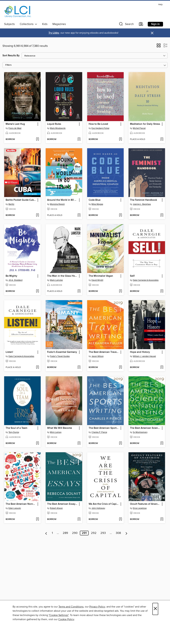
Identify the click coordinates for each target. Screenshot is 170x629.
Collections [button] (28, 24)
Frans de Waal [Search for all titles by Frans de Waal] (14, 128)
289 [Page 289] (65, 533)
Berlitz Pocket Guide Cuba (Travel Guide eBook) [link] (21, 200)
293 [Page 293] (103, 533)
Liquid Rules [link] (54, 124)
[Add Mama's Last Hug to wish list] (37, 139)
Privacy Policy (97, 606)
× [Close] (155, 609)
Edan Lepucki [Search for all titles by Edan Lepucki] (14, 508)
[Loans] (141, 24)
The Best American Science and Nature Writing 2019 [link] (145, 428)
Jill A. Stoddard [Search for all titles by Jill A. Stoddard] (15, 280)
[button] (126, 24)
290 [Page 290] (75, 533)
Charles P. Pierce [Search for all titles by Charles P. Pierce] (99, 432)
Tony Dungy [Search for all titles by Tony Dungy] (13, 432)
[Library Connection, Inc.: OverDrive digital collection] (18, 11)
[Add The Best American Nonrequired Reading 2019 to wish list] (37, 519)
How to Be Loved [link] (98, 124)
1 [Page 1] (52, 533)
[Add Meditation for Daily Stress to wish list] (162, 139)
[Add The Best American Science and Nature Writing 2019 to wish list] (162, 443)
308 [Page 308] (118, 533)
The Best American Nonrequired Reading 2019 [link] (21, 504)
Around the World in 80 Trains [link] (62, 200)
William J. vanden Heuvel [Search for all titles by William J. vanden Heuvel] (144, 356)
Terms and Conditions (71, 606)
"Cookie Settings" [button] (59, 615)
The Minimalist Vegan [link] (101, 276)
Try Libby (53, 33)
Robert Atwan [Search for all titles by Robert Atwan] (56, 508)
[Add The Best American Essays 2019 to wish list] (79, 519)
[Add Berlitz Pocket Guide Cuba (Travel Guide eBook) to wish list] (37, 215)
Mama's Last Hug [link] (15, 124)
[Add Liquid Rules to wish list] (79, 139)
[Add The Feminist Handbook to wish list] (162, 215)
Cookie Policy (66, 619)
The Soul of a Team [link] (16, 428)
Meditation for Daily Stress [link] (145, 124)
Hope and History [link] (140, 352)
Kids (44, 24)
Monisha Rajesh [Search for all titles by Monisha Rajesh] (57, 204)
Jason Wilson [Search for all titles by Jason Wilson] (97, 356)
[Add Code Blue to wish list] (120, 215)
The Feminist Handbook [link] (143, 200)
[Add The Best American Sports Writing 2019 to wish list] (120, 443)
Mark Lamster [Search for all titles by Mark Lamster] (56, 280)
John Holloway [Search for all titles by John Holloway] (98, 508)
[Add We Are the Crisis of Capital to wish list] (120, 519)
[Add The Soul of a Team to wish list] (37, 443)
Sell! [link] (132, 276)
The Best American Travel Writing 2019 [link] (104, 352)
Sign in (155, 24)
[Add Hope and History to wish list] (162, 367)
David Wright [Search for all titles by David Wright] (97, 280)
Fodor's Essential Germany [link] (62, 352)
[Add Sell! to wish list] (162, 291)
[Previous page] (46, 533)
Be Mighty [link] (11, 276)
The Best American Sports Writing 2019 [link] (104, 428)
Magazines (59, 24)
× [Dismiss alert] (152, 33)
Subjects (9, 24)
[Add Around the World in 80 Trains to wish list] (79, 215)
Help (160, 4)
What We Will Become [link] (59, 428)
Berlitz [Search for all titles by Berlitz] (11, 204)
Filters (8, 65)
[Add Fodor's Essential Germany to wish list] (79, 367)
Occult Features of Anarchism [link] (145, 504)
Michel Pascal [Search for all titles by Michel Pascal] (139, 128)
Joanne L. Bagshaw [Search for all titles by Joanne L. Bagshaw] (142, 204)
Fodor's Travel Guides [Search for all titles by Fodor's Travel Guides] (60, 356)
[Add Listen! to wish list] (37, 367)
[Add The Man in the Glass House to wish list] (79, 291)
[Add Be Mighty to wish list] (37, 291)
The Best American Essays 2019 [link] (62, 504)
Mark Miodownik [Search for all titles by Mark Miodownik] (58, 128)
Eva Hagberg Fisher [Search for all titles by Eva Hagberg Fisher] (100, 128)
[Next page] (126, 533)
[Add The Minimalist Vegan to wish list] (120, 291)
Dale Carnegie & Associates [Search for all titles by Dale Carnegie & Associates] (146, 280)
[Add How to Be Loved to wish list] (120, 139)
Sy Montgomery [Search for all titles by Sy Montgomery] (140, 432)
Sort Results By (11, 55)
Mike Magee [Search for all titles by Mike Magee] (97, 204)
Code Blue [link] (94, 200)
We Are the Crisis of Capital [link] (104, 504)
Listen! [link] (9, 352)
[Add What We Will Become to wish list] (79, 443)
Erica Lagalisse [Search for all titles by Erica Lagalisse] (140, 508)
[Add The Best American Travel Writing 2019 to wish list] (120, 367)
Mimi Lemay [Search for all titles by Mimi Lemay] (55, 432)
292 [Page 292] (93, 533)
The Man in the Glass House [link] (62, 276)
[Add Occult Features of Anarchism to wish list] (162, 519)
